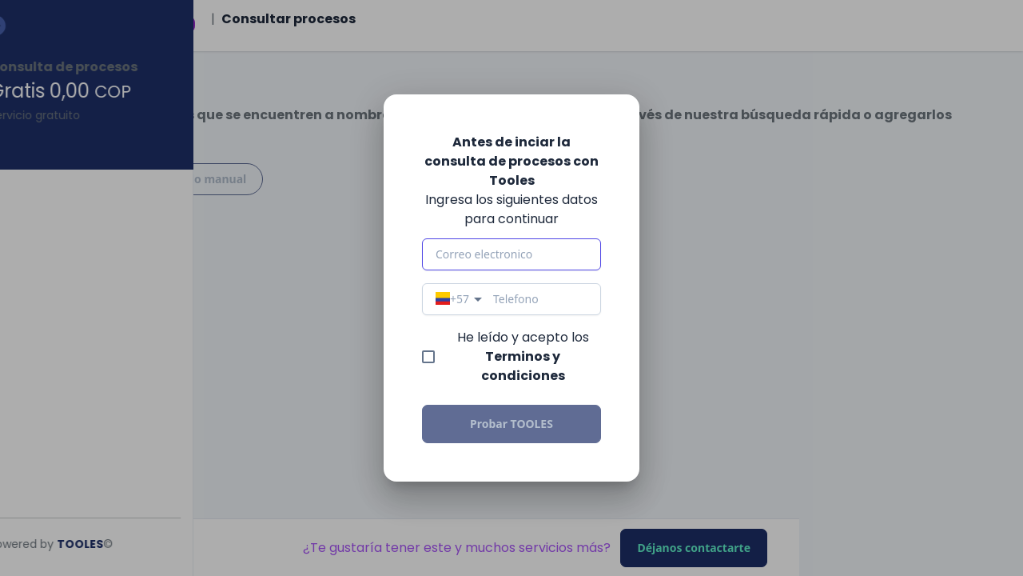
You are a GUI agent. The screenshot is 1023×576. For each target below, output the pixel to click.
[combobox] (460, 299)
